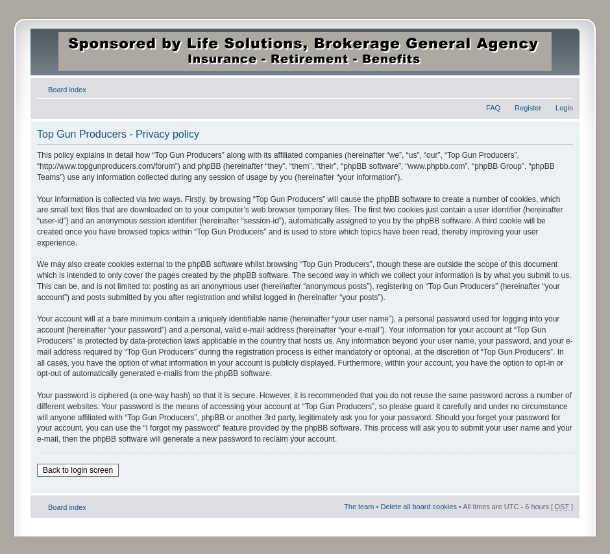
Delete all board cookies (418, 506)
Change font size (563, 87)
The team (359, 506)
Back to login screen (78, 470)
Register (528, 108)
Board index (67, 90)
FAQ (493, 108)
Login (564, 108)
